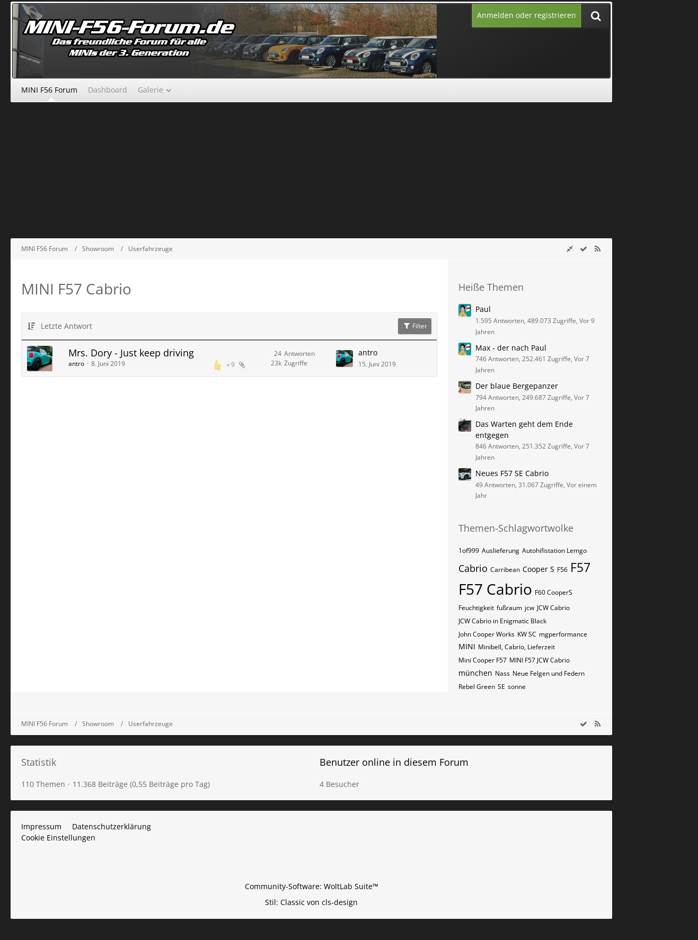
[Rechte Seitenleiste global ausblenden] (570, 249)
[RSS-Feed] (597, 249)
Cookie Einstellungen (58, 837)
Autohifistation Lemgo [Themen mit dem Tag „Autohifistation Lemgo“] (554, 550)
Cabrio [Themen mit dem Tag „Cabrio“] (473, 568)
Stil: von (311, 902)
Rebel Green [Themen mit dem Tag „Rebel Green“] (476, 686)
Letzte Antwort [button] (66, 326)
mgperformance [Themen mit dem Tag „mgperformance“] (563, 634)
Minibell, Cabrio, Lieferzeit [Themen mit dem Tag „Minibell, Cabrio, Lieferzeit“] (516, 646)
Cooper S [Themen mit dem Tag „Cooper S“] (538, 569)
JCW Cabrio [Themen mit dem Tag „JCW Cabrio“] (553, 607)
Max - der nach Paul (510, 348)
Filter (414, 325)
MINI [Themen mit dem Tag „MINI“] (466, 646)
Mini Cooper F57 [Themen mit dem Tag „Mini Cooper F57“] (482, 660)
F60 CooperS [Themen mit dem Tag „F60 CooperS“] (553, 592)
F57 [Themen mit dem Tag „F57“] (580, 567)
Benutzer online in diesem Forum (394, 762)
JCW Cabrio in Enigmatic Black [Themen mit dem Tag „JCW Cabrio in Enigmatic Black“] (502, 620)
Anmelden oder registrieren (526, 15)
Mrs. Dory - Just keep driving (131, 352)
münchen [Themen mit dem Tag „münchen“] (475, 673)
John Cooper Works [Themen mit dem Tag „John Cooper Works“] (486, 634)
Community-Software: (311, 886)
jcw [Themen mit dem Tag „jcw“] (529, 607)
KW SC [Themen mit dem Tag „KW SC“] (526, 634)
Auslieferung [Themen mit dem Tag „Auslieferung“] (500, 550)
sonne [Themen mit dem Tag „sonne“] (517, 686)
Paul (483, 309)
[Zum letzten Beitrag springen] (344, 358)
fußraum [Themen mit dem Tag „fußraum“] (509, 607)
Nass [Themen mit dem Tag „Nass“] (502, 673)
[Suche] (595, 16)
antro (76, 363)
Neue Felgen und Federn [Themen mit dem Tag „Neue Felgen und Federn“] (549, 673)
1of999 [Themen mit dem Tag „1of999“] (468, 550)
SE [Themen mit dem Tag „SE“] (501, 686)
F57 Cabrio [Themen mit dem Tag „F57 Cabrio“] (495, 589)
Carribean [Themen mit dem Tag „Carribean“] (505, 569)
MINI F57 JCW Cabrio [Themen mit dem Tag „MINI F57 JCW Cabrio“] (539, 660)
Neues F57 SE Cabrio (512, 473)
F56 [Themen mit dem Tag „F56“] (562, 569)
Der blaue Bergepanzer (516, 386)
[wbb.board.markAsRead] (583, 249)
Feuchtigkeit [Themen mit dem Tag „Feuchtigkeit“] (476, 607)
